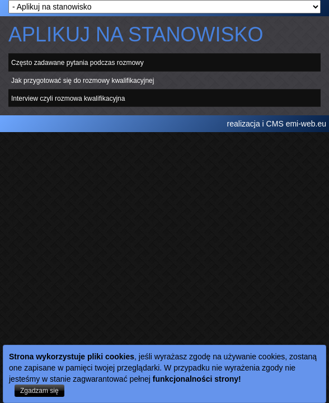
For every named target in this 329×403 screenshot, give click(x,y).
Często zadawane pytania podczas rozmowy (77, 63)
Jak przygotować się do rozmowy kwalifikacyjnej (82, 81)
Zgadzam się (39, 391)
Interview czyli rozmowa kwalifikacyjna (68, 98)
